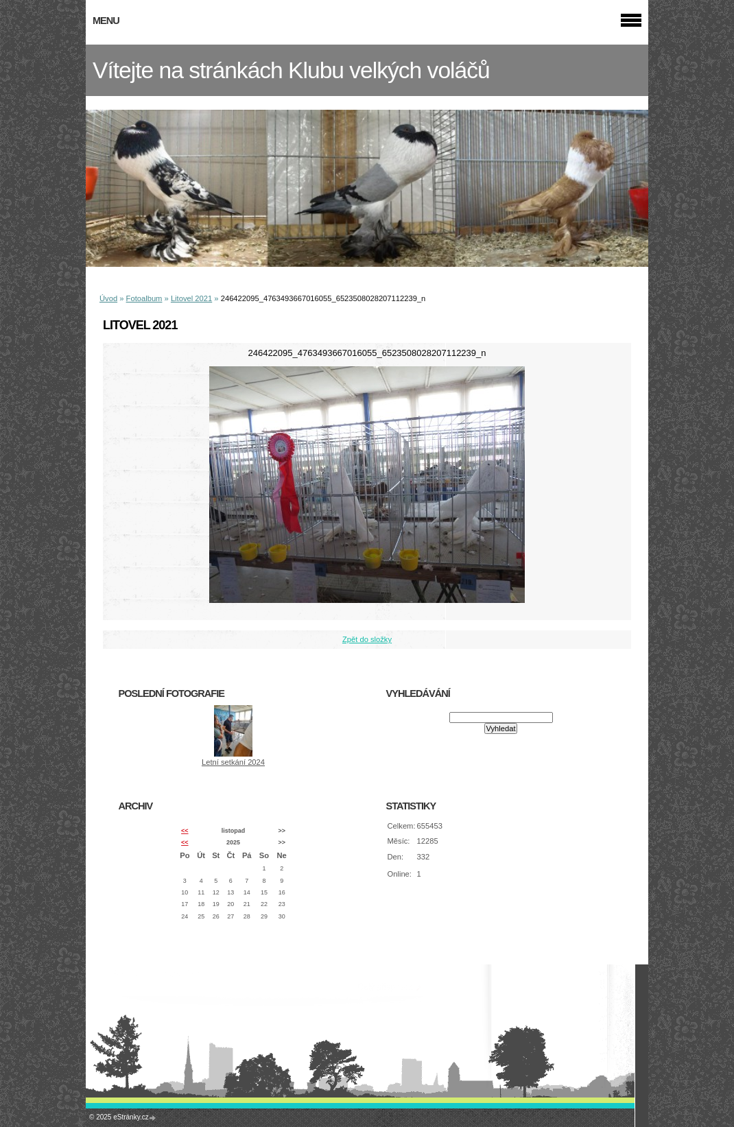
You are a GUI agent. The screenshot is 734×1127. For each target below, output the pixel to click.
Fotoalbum (144, 298)
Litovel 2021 (191, 298)
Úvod (108, 298)
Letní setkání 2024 (233, 762)
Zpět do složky (367, 639)
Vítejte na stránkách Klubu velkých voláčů (291, 70)
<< (184, 830)
